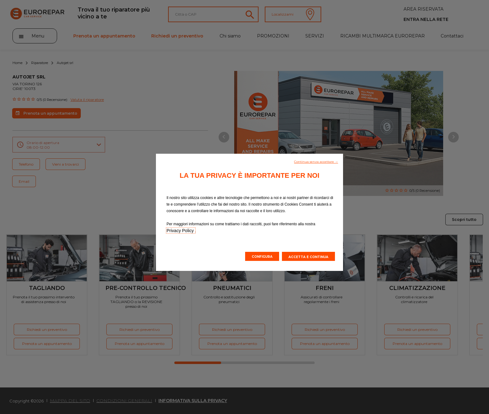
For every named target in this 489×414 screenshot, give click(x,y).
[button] (316, 161)
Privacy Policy (181, 230)
